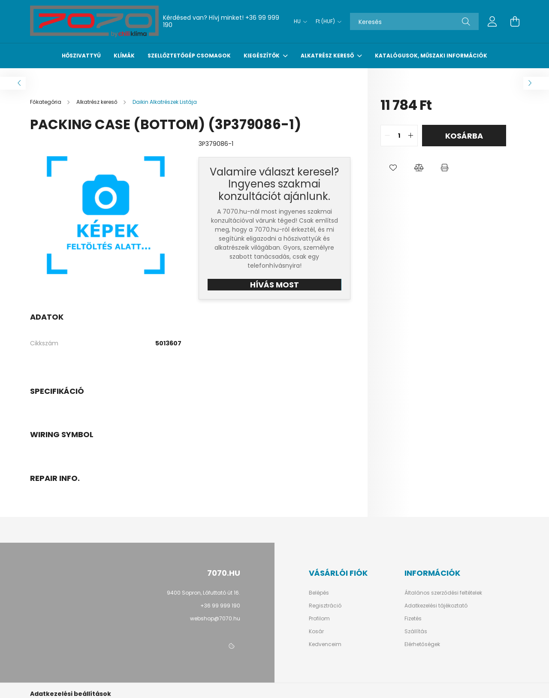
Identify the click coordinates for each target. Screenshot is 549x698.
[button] (393, 167)
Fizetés (413, 619)
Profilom (319, 619)
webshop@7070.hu (215, 618)
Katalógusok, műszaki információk (431, 55)
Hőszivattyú (81, 55)
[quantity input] (399, 135)
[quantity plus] (410, 135)
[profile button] (492, 21)
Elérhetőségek (422, 644)
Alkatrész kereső (328, 55)
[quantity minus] (387, 135)
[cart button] (514, 21)
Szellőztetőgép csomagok (189, 55)
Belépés (319, 593)
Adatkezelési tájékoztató (436, 606)
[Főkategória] (46, 102)
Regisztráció (325, 606)
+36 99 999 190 (220, 605)
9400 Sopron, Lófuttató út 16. (203, 592)
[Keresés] (414, 21)
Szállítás (415, 632)
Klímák (124, 55)
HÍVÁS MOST (274, 284)
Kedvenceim (325, 644)
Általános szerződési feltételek (443, 593)
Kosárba (464, 135)
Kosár (316, 632)
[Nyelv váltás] (298, 21)
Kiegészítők (262, 55)
